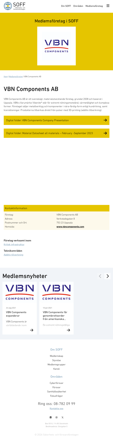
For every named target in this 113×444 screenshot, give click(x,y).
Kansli (56, 368)
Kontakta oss (56, 408)
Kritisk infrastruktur (14, 244)
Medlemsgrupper (57, 364)
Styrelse (56, 360)
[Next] (107, 276)
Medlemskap (56, 355)
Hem (6, 76)
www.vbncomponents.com (70, 226)
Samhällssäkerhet (56, 391)
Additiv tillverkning (13, 254)
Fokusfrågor (56, 395)
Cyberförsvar (56, 383)
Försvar (56, 387)
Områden (78, 5)
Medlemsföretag (94, 5)
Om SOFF (66, 5)
